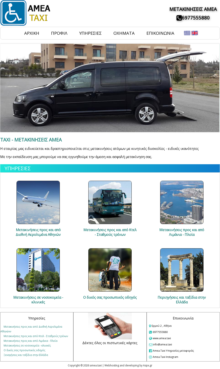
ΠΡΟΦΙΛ (59, 33)
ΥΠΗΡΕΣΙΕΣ (90, 33)
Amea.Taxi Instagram (163, 357)
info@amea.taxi (162, 344)
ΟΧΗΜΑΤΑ (124, 33)
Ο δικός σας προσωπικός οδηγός (24, 350)
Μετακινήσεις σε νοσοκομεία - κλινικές (27, 345)
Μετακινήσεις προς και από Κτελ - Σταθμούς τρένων (36, 336)
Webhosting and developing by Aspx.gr (128, 365)
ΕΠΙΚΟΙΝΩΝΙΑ (160, 33)
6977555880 (196, 17)
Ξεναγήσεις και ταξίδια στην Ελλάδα (26, 355)
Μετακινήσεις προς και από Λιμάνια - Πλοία (30, 341)
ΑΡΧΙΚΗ (31, 33)
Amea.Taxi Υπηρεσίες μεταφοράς (171, 350)
